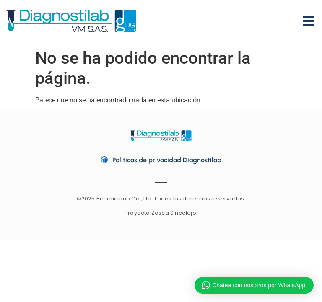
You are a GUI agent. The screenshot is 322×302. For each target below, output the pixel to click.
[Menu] (308, 15)
